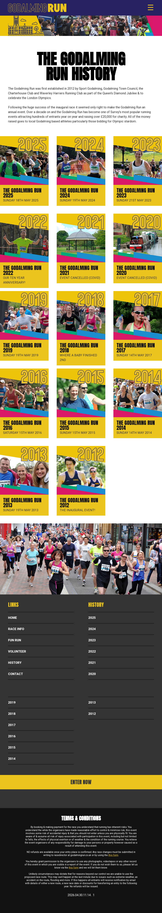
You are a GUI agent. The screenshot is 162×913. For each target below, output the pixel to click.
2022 (92, 651)
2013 (92, 702)
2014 (12, 759)
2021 (92, 663)
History (14, 663)
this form (113, 855)
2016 (12, 736)
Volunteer (17, 651)
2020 (92, 674)
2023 (92, 640)
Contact (15, 674)
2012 (92, 714)
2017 (12, 725)
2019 (12, 702)
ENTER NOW (81, 782)
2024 (92, 629)
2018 (12, 714)
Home (12, 618)
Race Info (16, 629)
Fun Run (14, 640)
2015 (12, 747)
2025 (92, 618)
